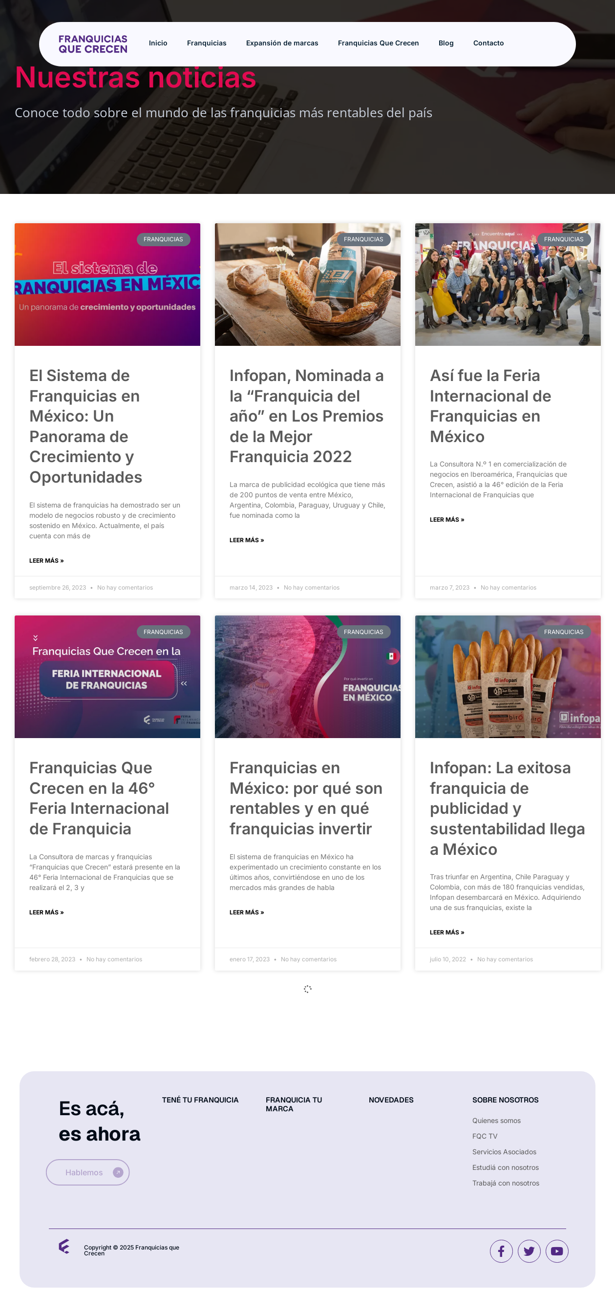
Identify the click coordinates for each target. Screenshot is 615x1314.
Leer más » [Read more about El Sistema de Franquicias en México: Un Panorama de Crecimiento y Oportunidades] (46, 560)
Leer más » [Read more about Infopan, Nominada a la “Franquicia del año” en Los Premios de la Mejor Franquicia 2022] (247, 540)
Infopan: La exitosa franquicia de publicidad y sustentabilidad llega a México (507, 808)
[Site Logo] (93, 43)
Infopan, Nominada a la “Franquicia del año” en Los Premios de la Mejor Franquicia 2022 (307, 416)
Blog (446, 43)
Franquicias (207, 43)
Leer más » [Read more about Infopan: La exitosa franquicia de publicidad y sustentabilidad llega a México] (447, 932)
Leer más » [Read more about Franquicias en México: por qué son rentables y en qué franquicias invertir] (247, 912)
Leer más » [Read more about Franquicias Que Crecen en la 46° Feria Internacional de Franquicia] (46, 912)
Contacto (488, 43)
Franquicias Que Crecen (378, 43)
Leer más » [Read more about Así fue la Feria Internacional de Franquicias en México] (447, 519)
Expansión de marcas (282, 43)
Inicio (158, 43)
